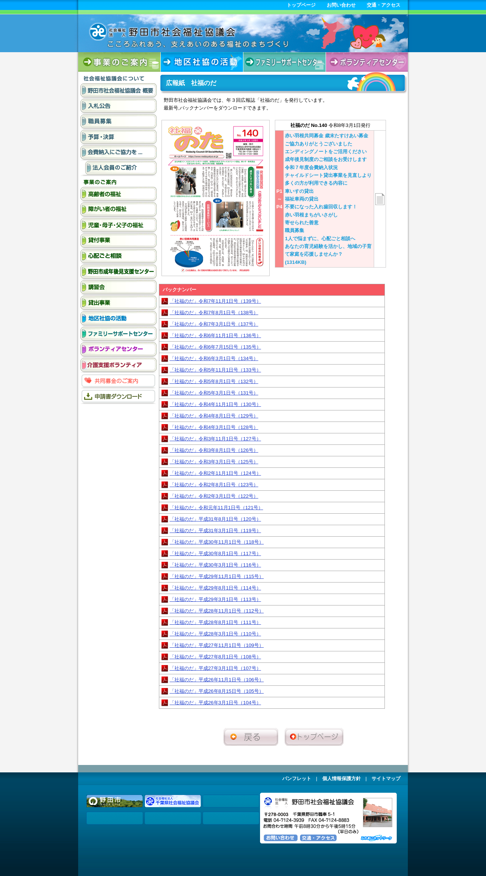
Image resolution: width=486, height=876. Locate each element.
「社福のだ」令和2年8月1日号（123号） (214, 484)
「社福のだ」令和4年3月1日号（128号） (214, 427)
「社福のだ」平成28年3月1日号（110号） (215, 634)
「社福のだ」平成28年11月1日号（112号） (217, 611)
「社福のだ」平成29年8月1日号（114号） (215, 588)
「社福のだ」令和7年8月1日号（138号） (214, 312)
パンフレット (296, 778)
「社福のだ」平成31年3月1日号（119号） (215, 530)
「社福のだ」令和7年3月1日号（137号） (214, 324)
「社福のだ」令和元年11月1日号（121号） (216, 507)
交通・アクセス (383, 5)
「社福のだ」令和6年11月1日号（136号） (215, 335)
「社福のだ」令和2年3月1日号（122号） (214, 496)
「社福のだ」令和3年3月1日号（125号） (214, 461)
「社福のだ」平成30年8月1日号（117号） (215, 553)
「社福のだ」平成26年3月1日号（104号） (215, 702)
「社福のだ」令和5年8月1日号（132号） (214, 381)
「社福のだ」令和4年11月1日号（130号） (215, 404)
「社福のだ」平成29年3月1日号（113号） (215, 599)
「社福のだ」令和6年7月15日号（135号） (215, 347)
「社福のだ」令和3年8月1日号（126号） (214, 450)
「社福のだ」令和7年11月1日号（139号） (215, 301)
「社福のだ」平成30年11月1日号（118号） (217, 542)
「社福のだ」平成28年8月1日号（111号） (215, 622)
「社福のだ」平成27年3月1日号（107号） (215, 668)
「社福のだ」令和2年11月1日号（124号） (215, 473)
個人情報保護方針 (341, 778)
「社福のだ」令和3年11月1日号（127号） (215, 439)
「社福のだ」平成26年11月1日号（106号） (217, 679)
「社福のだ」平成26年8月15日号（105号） (217, 691)
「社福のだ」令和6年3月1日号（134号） (214, 358)
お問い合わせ (341, 5)
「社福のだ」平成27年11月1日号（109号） (217, 645)
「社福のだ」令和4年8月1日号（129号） (214, 416)
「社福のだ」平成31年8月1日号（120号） (215, 519)
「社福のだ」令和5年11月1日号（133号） (215, 370)
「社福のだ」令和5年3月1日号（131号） (214, 393)
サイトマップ (386, 778)
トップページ (301, 5)
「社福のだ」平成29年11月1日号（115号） (217, 576)
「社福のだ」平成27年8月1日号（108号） (215, 656)
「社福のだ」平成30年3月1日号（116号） (215, 565)
